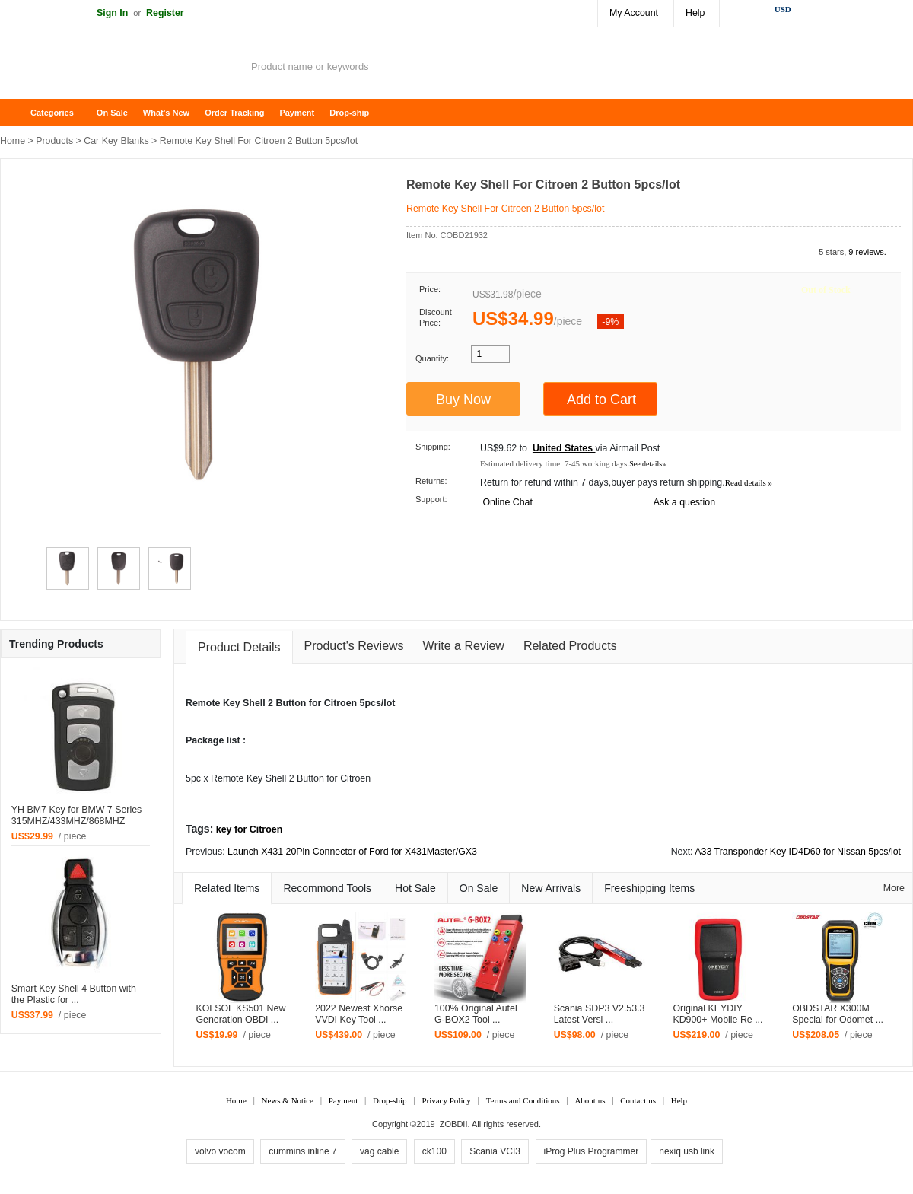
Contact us (638, 1100)
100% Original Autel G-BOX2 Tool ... (475, 1014)
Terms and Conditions (523, 1100)
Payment (296, 112)
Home (19, 113)
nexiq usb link (686, 1151)
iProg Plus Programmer (591, 1151)
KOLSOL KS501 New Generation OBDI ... (240, 1014)
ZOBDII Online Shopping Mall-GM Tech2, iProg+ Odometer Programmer (121, 68)
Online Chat (507, 502)
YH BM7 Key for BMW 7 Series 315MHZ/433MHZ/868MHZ (76, 815)
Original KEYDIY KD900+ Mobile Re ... (717, 1014)
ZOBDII (454, 1124)
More (894, 888)
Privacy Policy (446, 1100)
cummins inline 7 (302, 1151)
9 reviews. (867, 251)
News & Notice (287, 1100)
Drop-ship (349, 112)
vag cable (379, 1151)
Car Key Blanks (116, 140)
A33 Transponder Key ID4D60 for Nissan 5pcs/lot (798, 851)
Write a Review (463, 645)
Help (695, 13)
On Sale (112, 112)
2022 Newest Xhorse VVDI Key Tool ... (358, 1014)
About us (589, 1100)
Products (54, 140)
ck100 (434, 1151)
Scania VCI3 (494, 1151)
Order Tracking (234, 112)
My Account (633, 13)
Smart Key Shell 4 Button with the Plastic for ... (73, 994)
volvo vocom (220, 1151)
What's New (166, 112)
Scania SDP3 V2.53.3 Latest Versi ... (599, 1014)
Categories (52, 112)
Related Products (570, 645)
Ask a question (684, 502)
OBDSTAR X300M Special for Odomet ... (837, 1014)
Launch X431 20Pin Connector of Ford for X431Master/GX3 (352, 851)
